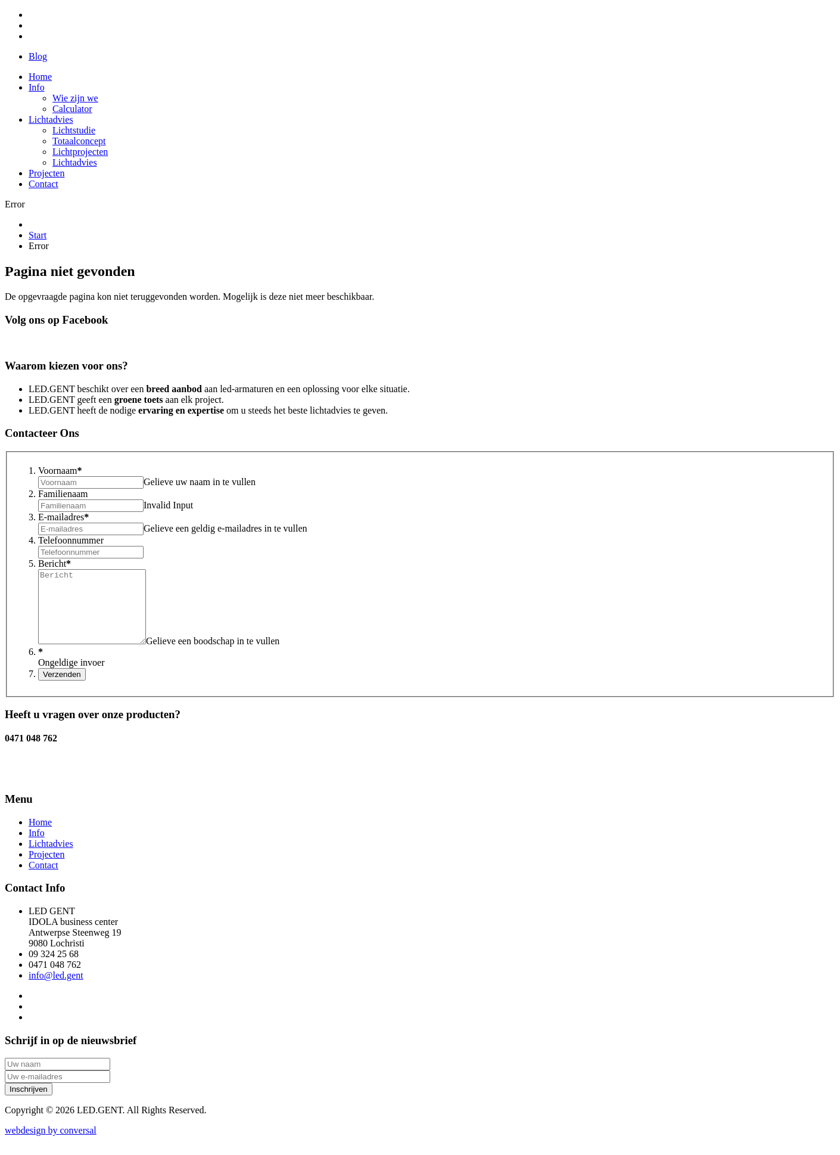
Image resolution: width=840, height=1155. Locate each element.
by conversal (51, 1145)
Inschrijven (29, 1103)
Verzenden (62, 688)
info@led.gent (56, 990)
